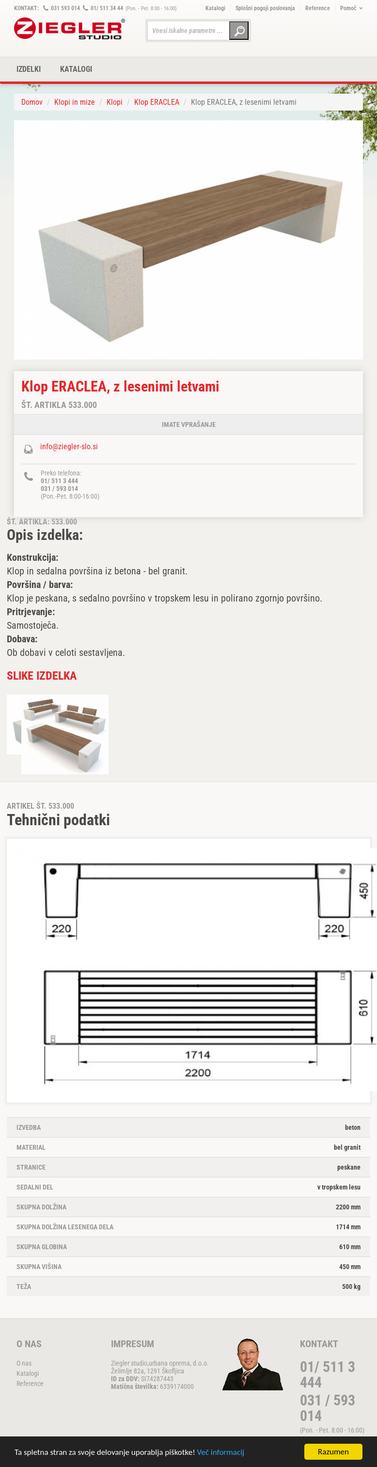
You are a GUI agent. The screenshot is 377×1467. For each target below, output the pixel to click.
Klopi (115, 102)
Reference (317, 8)
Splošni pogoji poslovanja (265, 8)
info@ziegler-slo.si (69, 446)
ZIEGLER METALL (70, 28)
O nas (23, 1363)
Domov (32, 102)
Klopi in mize (74, 102)
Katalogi (215, 8)
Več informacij (221, 1452)
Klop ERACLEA (156, 102)
